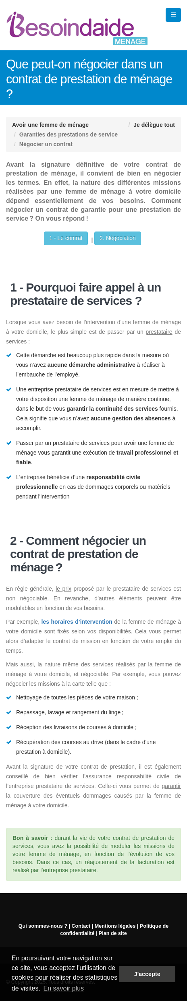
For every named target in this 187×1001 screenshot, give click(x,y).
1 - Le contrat (66, 238)
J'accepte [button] (147, 974)
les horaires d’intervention (77, 621)
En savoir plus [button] (64, 988)
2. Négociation (118, 238)
